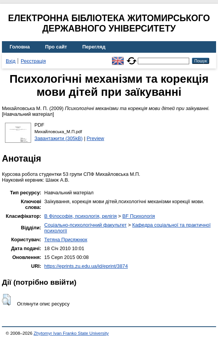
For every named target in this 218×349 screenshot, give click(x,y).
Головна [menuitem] (20, 47)
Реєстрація (33, 61)
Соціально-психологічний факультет (85, 225)
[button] (6, 300)
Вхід (10, 61)
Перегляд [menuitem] (94, 47)
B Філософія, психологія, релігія (80, 216)
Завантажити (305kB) (59, 138)
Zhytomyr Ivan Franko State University (71, 333)
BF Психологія (138, 216)
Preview (95, 138)
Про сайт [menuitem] (56, 47)
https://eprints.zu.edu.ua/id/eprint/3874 (86, 266)
